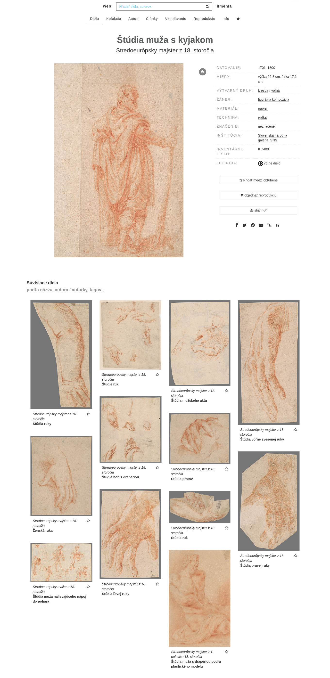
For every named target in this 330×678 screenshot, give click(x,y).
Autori (133, 28)
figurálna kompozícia (273, 109)
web (107, 16)
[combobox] (164, 16)
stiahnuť (258, 220)
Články (152, 28)
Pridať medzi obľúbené (258, 190)
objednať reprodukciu (258, 205)
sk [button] (296, 7)
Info (226, 28)
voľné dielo (269, 173)
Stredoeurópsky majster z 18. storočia (165, 60)
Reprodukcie (204, 28)
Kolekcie (113, 28)
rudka (262, 127)
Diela (94, 28)
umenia (224, 16)
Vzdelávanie (175, 28)
